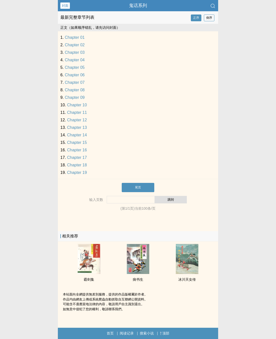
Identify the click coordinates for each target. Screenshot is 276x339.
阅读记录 (127, 333)
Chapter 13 (77, 127)
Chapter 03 (75, 52)
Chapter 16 (77, 150)
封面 (65, 6)
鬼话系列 (138, 5)
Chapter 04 (75, 60)
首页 (110, 333)
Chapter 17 (77, 157)
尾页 (138, 187)
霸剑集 (89, 279)
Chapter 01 (75, 37)
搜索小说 (147, 333)
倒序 (209, 18)
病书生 (138, 279)
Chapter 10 (77, 105)
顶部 (164, 333)
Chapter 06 (75, 75)
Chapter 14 (77, 135)
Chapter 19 (77, 172)
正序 (196, 18)
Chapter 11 (77, 112)
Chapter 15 (77, 142)
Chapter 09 (75, 97)
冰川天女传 (187, 279)
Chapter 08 (75, 90)
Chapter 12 (77, 120)
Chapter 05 (75, 67)
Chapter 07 (75, 82)
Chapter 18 (77, 165)
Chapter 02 (75, 45)
